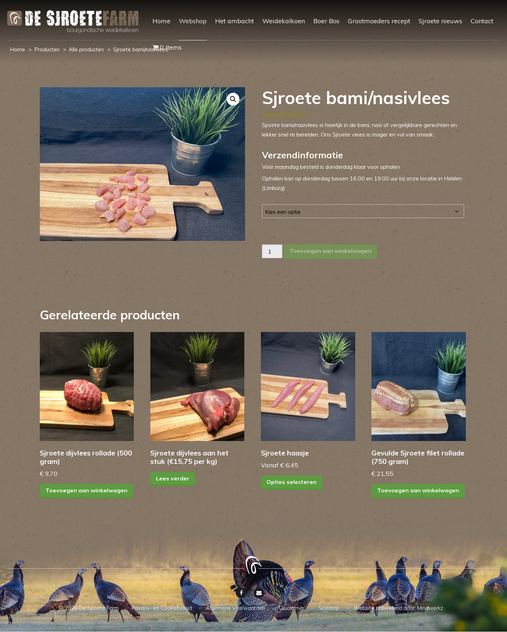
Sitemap (330, 608)
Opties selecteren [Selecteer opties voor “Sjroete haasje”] (292, 482)
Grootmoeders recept (379, 21)
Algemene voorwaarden (236, 608)
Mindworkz (430, 608)
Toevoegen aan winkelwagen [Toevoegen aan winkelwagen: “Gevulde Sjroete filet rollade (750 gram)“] (418, 490)
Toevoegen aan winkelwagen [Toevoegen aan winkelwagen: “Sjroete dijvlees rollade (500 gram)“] (86, 490)
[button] (233, 99)
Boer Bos (326, 21)
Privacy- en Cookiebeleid (162, 608)
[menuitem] (157, 27)
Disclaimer (292, 608)
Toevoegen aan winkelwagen (330, 250)
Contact (482, 21)
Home (161, 21)
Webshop (193, 21)
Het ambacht (234, 21)
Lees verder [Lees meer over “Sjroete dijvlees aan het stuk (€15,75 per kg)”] (172, 478)
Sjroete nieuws (440, 21)
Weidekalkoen (283, 21)
